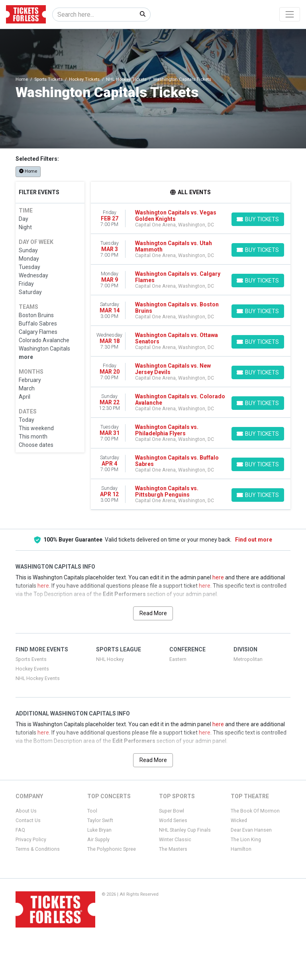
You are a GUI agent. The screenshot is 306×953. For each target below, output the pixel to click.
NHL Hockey (110, 659)
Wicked (239, 820)
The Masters (173, 849)
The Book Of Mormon (255, 811)
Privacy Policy (31, 839)
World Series (173, 820)
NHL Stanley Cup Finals (185, 830)
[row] (191, 218)
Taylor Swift (100, 820)
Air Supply (98, 839)
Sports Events (31, 659)
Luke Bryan (99, 830)
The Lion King (246, 839)
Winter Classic (175, 839)
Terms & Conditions (38, 849)
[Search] (93, 14)
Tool (92, 811)
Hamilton (241, 849)
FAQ (20, 830)
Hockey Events (32, 669)
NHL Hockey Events (38, 678)
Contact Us (28, 820)
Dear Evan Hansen (251, 830)
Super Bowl (171, 811)
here (218, 577)
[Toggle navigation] (289, 14)
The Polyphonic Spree (111, 849)
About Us (26, 811)
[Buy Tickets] (257, 219)
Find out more (253, 539)
